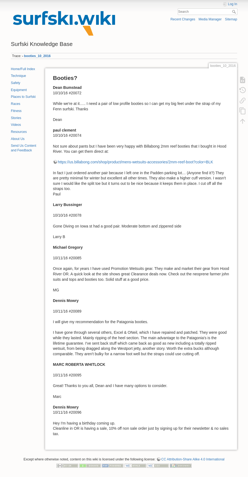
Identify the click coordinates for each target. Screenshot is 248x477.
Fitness (16, 111)
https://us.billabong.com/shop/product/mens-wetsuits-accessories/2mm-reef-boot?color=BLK (135, 162)
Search (234, 12)
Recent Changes (182, 19)
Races (15, 104)
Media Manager (210, 19)
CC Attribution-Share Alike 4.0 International (192, 459)
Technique (18, 76)
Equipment (19, 90)
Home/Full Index (23, 69)
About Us (17, 139)
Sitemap (231, 19)
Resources (19, 132)
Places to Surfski (23, 97)
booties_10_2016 (37, 56)
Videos (16, 125)
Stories (16, 118)
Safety (15, 83)
